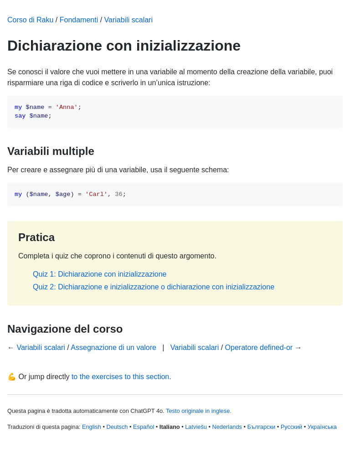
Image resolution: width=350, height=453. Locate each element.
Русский (291, 426)
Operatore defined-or (259, 347)
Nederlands (227, 426)
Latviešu (196, 426)
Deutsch (117, 426)
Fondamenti (79, 20)
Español (143, 426)
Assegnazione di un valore (113, 347)
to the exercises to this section (120, 377)
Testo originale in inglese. (199, 410)
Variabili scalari (128, 20)
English (91, 426)
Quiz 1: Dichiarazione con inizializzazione (99, 274)
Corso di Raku (30, 20)
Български (261, 426)
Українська (322, 426)
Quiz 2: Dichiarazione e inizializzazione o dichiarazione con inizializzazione (153, 287)
